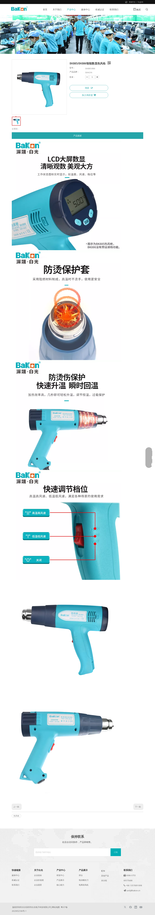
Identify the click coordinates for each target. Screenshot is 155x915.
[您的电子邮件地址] (71, 852)
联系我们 (15, 885)
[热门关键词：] (147, 9)
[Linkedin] (136, 907)
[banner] (77, 34)
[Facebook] (130, 907)
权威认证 (15, 880)
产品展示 (60, 880)
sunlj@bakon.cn (133, 890)
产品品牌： (74, 72)
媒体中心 (15, 875)
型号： (72, 68)
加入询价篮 (89, 95)
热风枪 (16, 815)
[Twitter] (125, 907)
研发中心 (60, 875)
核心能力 (60, 885)
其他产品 (105, 875)
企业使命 (38, 875)
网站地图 (56, 907)
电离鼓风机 (83, 885)
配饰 (103, 871)
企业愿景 (38, 885)
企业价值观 (39, 880)
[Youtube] (141, 907)
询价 (89, 87)
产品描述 (77, 135)
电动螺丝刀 (83, 880)
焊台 (81, 875)
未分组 (104, 880)
